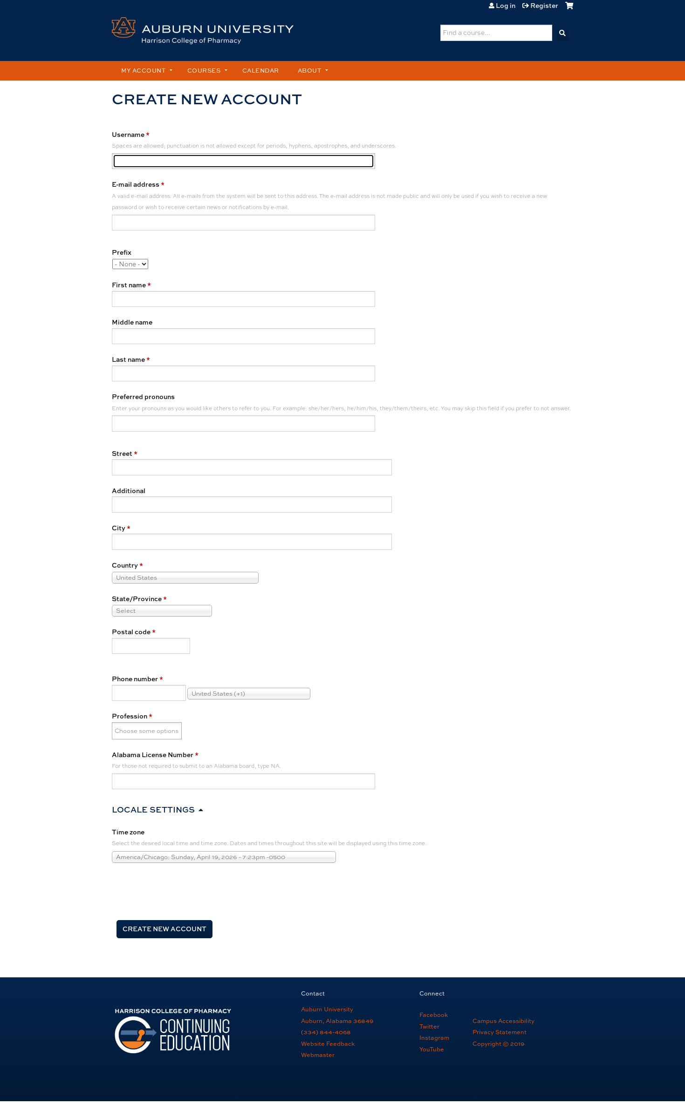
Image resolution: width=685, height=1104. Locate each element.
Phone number (135, 678)
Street (122, 453)
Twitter (429, 1026)
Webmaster (318, 1055)
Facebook (433, 1015)
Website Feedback (328, 1044)
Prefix (121, 252)
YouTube (431, 1049)
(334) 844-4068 (326, 1032)
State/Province (137, 598)
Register (544, 5)
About (310, 71)
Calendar (260, 71)
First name (129, 284)
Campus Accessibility (503, 1021)
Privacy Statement (500, 1032)
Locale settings (153, 809)
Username (128, 134)
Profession (129, 715)
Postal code (131, 631)
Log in (505, 5)
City (118, 527)
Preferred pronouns (143, 396)
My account (143, 71)
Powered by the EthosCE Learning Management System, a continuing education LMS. (536, 1082)
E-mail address (135, 184)
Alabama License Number (152, 754)
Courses (204, 71)
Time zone (128, 831)
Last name (128, 359)
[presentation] (182, 891)
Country (125, 565)
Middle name (132, 322)
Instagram (434, 1038)
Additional (128, 490)
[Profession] (147, 731)
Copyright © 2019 (498, 1044)
